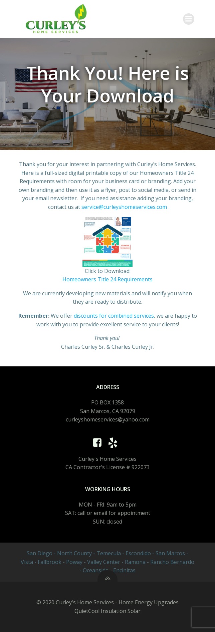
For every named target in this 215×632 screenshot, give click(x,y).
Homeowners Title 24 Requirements (107, 279)
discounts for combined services (114, 315)
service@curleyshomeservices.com (124, 207)
